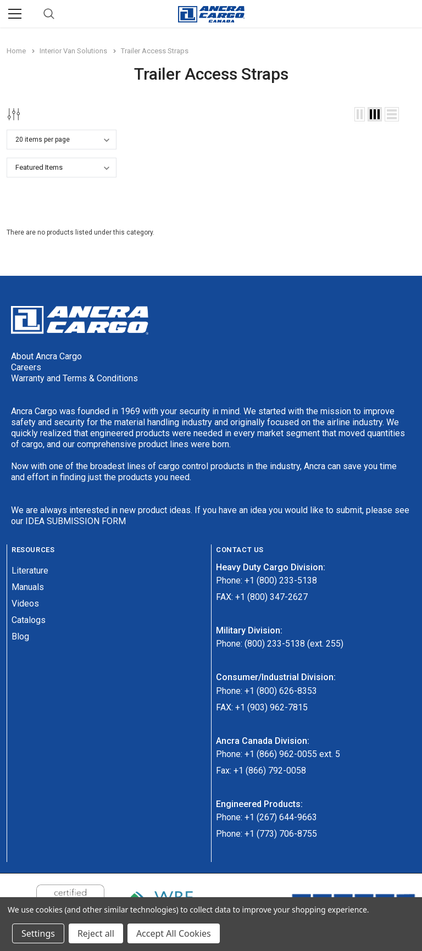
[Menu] (14, 13)
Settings (38, 933)
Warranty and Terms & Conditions (74, 378)
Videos (25, 603)
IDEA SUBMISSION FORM (75, 521)
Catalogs (29, 620)
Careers (26, 367)
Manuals (28, 587)
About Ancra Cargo (46, 356)
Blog (20, 636)
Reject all (95, 933)
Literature (30, 570)
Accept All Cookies (173, 933)
